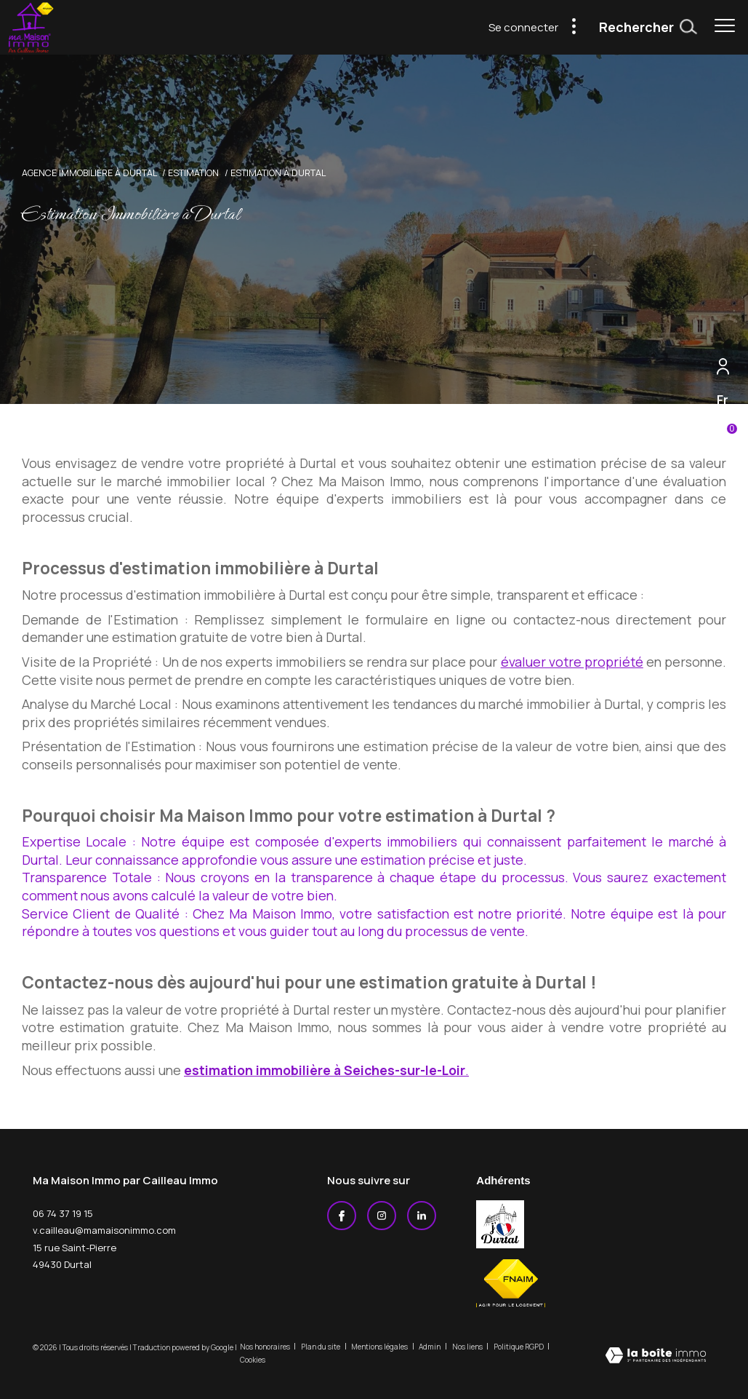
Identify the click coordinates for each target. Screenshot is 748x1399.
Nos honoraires (265, 1346)
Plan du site (321, 1346)
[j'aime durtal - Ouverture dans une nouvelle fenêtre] (500, 1224)
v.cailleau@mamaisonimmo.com (104, 1230)
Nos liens (468, 1346)
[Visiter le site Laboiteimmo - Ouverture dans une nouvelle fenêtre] (655, 1356)
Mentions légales (380, 1346)
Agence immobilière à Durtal (89, 173)
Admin (430, 1346)
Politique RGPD (519, 1346)
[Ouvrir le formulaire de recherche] (647, 28)
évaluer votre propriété (572, 661)
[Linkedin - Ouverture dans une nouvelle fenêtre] (421, 1215)
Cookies (252, 1360)
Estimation (193, 173)
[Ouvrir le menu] (724, 25)
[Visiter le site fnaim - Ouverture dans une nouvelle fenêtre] (510, 1283)
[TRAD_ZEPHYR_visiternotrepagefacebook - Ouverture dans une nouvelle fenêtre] (341, 1215)
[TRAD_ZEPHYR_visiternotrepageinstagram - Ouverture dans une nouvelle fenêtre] (381, 1215)
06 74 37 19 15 (63, 1213)
